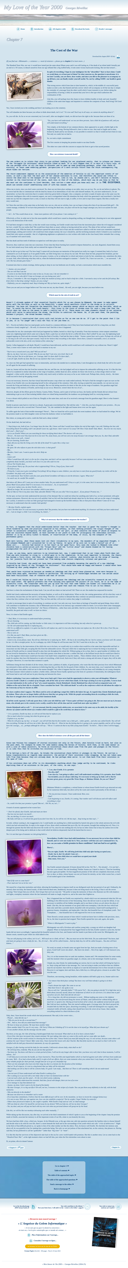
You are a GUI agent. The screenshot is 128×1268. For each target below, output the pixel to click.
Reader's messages (103, 29)
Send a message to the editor (64, 1184)
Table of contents (64, 1170)
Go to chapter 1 (64, 1166)
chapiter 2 (68, 61)
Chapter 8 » (116, 1147)
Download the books (80, 29)
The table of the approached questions (64, 1180)
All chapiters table (57, 29)
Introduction (36, 29)
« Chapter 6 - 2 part (16, 1147)
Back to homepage (64, 1189)
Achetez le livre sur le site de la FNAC (42, 1246)
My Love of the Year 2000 (46, 7)
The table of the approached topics (64, 1175)
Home (20, 29)
